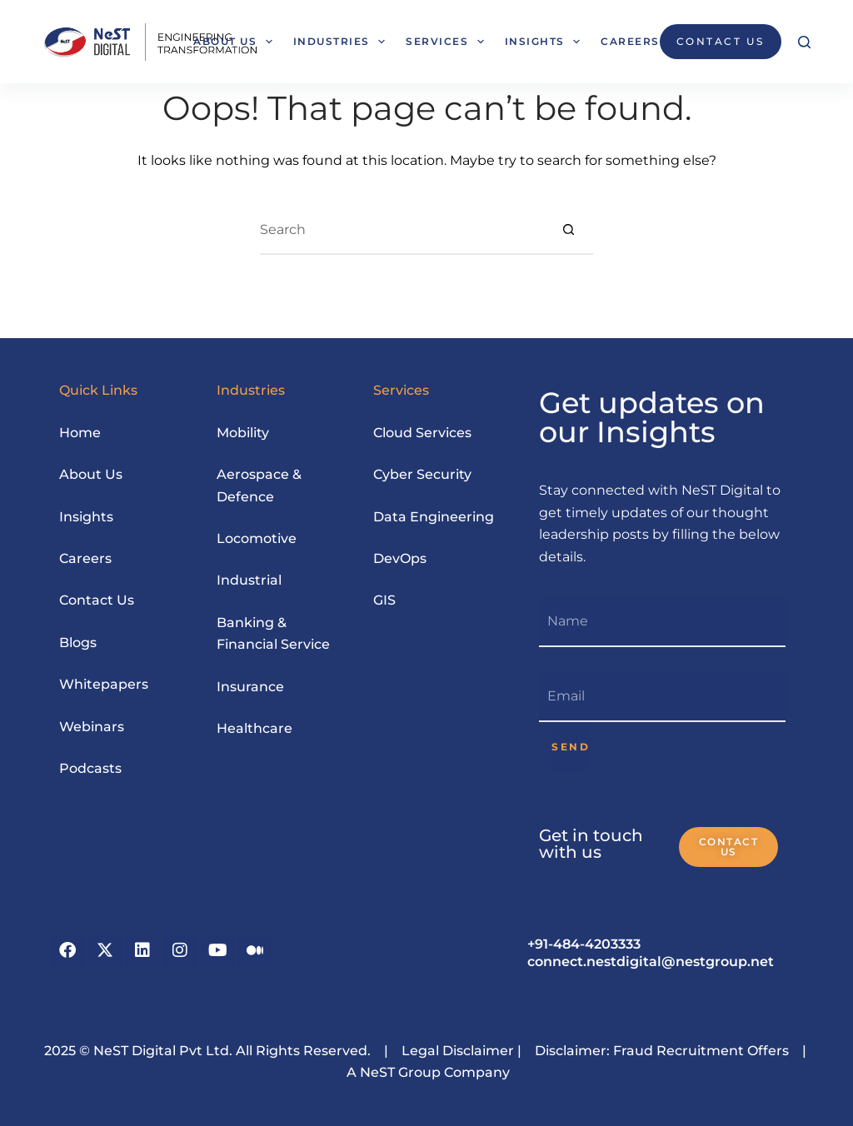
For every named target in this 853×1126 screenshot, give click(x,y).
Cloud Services (422, 433)
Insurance (250, 687)
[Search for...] (401, 230)
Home (80, 433)
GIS (384, 600)
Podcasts (90, 768)
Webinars (91, 727)
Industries (342, 42)
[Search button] (568, 230)
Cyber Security (422, 474)
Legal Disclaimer (456, 1051)
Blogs (78, 642)
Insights (545, 42)
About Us (235, 42)
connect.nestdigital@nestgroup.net (650, 961)
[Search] (804, 42)
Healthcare (254, 728)
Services (448, 42)
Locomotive (257, 538)
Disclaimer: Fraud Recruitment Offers (662, 1051)
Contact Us (96, 600)
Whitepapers (103, 684)
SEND (570, 746)
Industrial (249, 580)
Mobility (243, 433)
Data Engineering (433, 517)
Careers (630, 41)
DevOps (399, 558)
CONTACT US (720, 41)
